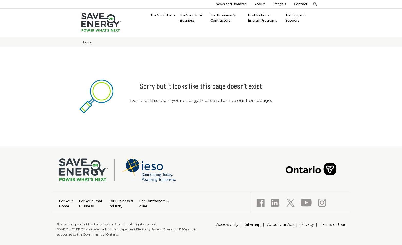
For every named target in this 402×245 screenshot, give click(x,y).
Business (91, 203)
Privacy (307, 224)
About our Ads (280, 224)
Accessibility (227, 224)
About (259, 4)
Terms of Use (332, 224)
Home (87, 42)
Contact (300, 4)
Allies (154, 203)
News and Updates (231, 4)
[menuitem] (163, 15)
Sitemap (253, 224)
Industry (121, 203)
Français (279, 4)
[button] (315, 4)
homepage (258, 100)
